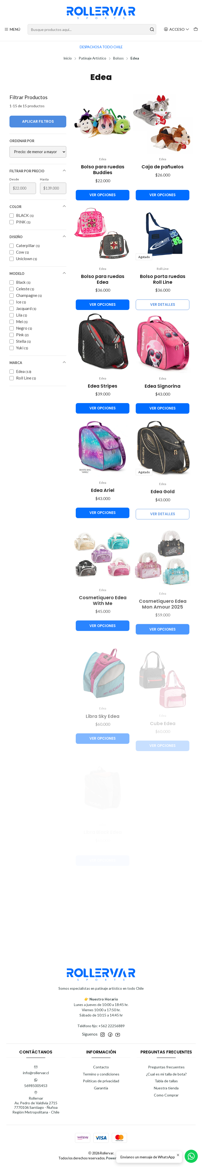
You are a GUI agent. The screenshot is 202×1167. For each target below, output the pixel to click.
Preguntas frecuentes (166, 1067)
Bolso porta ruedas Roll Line (162, 302)
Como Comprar (166, 1095)
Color (37, 206)
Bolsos (118, 58)
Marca (37, 362)
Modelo (37, 273)
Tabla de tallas (166, 1081)
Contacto (101, 1067)
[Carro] (196, 29)
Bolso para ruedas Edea (102, 295)
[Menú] (12, 29)
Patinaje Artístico (92, 58)
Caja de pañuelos (163, 167)
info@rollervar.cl (36, 1070)
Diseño (37, 236)
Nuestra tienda (166, 1088)
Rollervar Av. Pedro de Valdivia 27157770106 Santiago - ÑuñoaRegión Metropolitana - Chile (35, 1102)
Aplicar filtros (38, 121)
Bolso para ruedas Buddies (102, 170)
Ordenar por (21, 141)
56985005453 (35, 1083)
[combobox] (92, 29)
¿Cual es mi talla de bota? (166, 1074)
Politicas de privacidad (101, 1081)
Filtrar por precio (37, 171)
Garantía (101, 1088)
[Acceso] (177, 29)
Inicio (67, 58)
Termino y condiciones (101, 1074)
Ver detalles (162, 327)
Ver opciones (102, 194)
